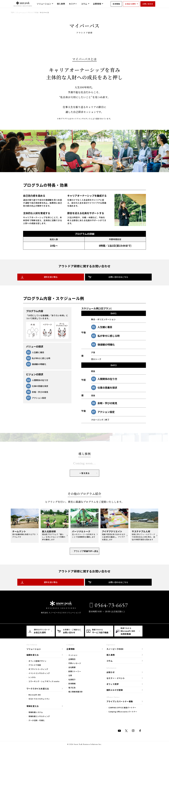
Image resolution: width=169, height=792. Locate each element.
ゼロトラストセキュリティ (39, 760)
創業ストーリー (74, 732)
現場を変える (33, 767)
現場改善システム (35, 773)
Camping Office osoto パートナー (122, 773)
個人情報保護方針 (75, 753)
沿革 (70, 736)
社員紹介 (72, 740)
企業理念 (72, 720)
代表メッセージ (74, 724)
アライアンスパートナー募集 (119, 762)
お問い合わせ (147, 4)
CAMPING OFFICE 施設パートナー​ (122, 768)
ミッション (72, 716)
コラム (109, 721)
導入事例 (110, 716)
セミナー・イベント (115, 739)
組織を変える (33, 716)
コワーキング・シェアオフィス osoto (43, 742)
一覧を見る (88, 534)
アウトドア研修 (34, 726)
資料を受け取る (62, 313)
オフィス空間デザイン (37, 722)
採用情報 (116, 4)
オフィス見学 (112, 745)
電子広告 (72, 749)
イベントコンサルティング (39, 734)
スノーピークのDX (114, 710)
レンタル (32, 738)
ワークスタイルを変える (38, 749)
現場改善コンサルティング (39, 777)
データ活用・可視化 (36, 781)
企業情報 (70, 710)
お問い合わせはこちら (106, 313)
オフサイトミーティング (38, 730)
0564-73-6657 (110, 666)
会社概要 (72, 728)
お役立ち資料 (130, 4)
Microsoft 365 (34, 756)
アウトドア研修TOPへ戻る (85, 612)
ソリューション (34, 710)
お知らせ (110, 733)
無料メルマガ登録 (114, 751)
